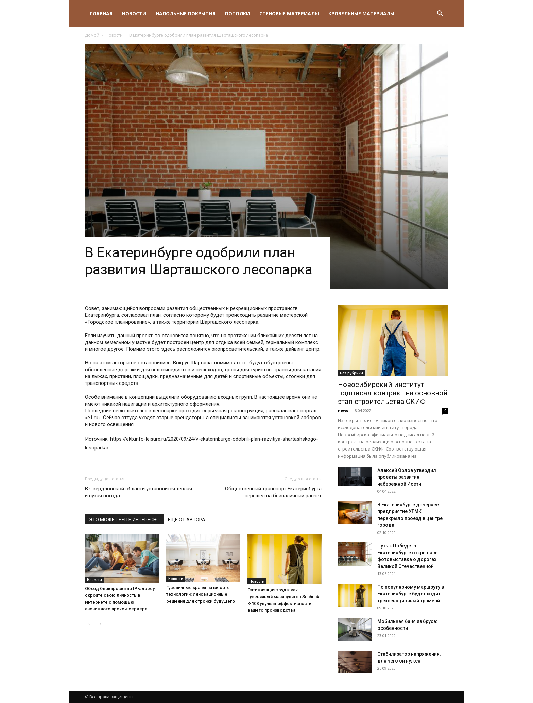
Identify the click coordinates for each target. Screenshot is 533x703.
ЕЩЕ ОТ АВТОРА (186, 519)
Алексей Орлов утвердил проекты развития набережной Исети (406, 477)
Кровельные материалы (361, 13)
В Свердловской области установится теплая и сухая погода (138, 492)
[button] (440, 14)
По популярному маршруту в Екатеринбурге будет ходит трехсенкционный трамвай (410, 593)
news (343, 410)
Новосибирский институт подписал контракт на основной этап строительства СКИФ (393, 393)
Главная (101, 13)
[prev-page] (89, 624)
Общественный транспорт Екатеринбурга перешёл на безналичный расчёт (273, 492)
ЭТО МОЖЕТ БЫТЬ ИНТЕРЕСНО (124, 519)
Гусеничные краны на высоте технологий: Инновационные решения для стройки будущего (200, 594)
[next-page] (100, 624)
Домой (92, 35)
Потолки (237, 13)
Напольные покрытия (186, 13)
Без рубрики (351, 373)
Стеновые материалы (289, 13)
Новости (134, 13)
